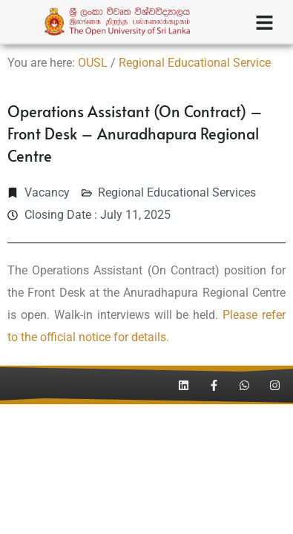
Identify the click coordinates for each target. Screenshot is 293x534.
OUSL (93, 63)
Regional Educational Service (195, 63)
